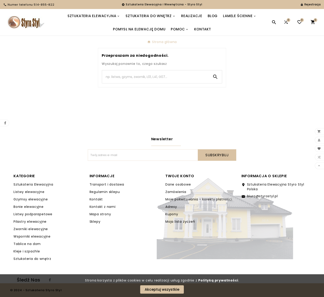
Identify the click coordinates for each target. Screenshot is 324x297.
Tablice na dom (27, 244)
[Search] (155, 76)
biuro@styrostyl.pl (262, 196)
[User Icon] (310, 4)
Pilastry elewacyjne (30, 221)
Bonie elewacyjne (29, 206)
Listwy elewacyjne (29, 192)
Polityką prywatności (218, 280)
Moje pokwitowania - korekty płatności (198, 199)
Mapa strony (100, 214)
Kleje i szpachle (27, 251)
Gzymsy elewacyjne (31, 199)
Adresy (171, 206)
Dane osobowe (178, 184)
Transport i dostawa (107, 184)
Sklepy (95, 221)
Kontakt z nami (103, 206)
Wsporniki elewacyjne (32, 236)
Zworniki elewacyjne (31, 229)
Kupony (171, 214)
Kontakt (96, 199)
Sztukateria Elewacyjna (33, 184)
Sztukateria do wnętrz (32, 258)
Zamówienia (175, 192)
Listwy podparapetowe (33, 214)
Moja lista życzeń (180, 221)
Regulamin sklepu (105, 192)
